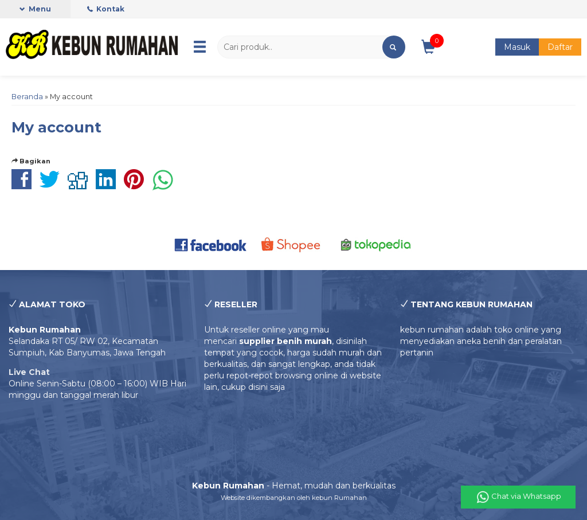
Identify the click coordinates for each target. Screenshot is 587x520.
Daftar (560, 47)
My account (56, 127)
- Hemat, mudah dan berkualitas (294, 485)
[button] (393, 47)
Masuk (517, 47)
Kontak (105, 9)
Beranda (27, 96)
